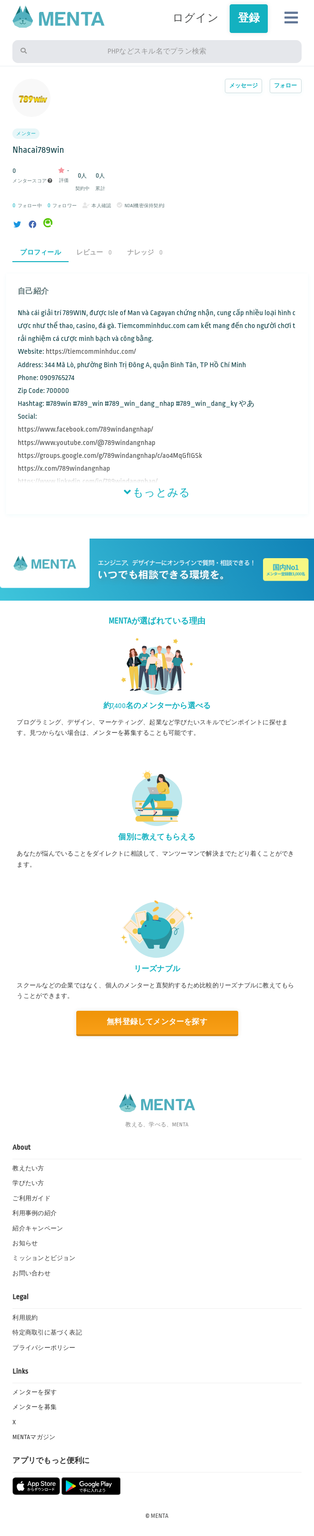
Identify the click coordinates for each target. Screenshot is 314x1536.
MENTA (160, 1516)
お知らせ (25, 1243)
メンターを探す (34, 1392)
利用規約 (25, 1317)
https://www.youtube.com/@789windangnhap (86, 443)
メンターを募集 (34, 1407)
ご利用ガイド (31, 1198)
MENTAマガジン (33, 1437)
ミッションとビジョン (43, 1258)
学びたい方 (28, 1183)
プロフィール (40, 252)
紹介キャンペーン (37, 1228)
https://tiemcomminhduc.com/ (91, 352)
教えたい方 (28, 1168)
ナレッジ (145, 252)
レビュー (94, 252)
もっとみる (157, 492)
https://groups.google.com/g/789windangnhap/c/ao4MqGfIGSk (110, 456)
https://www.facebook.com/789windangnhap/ (85, 429)
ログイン (195, 18)
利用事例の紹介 (34, 1213)
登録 (249, 18)
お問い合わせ (31, 1273)
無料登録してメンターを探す (157, 1022)
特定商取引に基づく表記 (47, 1332)
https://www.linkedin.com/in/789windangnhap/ (88, 481)
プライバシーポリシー (43, 1348)
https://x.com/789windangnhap (64, 469)
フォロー (285, 86)
